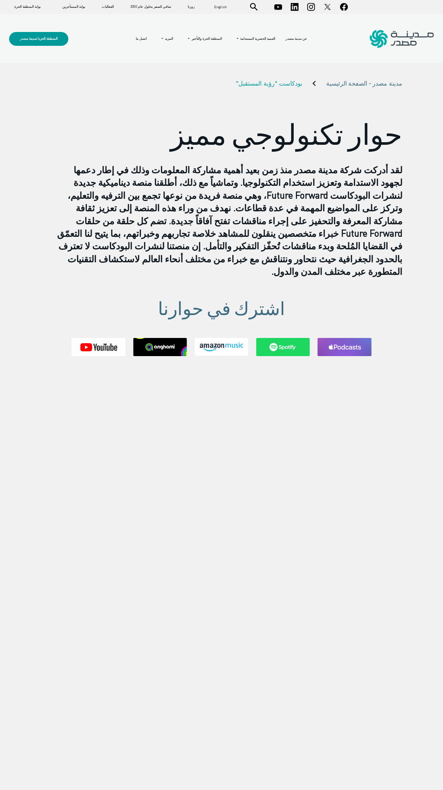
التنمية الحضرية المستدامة (257, 39)
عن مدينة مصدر (296, 38)
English (220, 7)
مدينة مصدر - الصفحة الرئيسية (364, 83)
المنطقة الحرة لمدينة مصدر (39, 38)
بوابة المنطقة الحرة (27, 7)
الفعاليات (108, 7)
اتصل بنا (141, 38)
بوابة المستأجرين (73, 7)
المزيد (168, 39)
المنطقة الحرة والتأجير (206, 39)
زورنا (191, 7)
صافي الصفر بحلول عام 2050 (150, 7)
